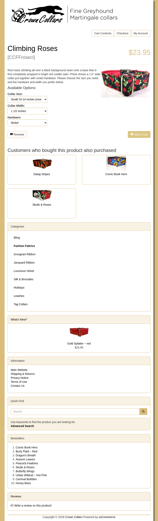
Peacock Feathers (27, 463)
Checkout (122, 33)
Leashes (19, 295)
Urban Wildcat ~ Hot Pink (31, 475)
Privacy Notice (19, 377)
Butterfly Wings (25, 471)
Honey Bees (23, 483)
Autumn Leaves (25, 459)
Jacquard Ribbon (24, 262)
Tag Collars (21, 304)
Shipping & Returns (23, 373)
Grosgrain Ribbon (25, 254)
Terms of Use (19, 381)
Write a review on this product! (33, 505)
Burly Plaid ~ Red (26, 451)
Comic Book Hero (116, 174)
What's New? (19, 319)
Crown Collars (74, 517)
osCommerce (107, 517)
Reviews (17, 134)
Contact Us (17, 385)
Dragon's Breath (26, 455)
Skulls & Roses (41, 204)
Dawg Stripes (42, 174)
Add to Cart (139, 134)
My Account (141, 33)
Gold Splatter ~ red (79, 343)
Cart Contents (102, 33)
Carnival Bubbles (26, 479)
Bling (17, 237)
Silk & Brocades (23, 279)
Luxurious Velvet (24, 270)
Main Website (19, 369)
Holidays (19, 287)
